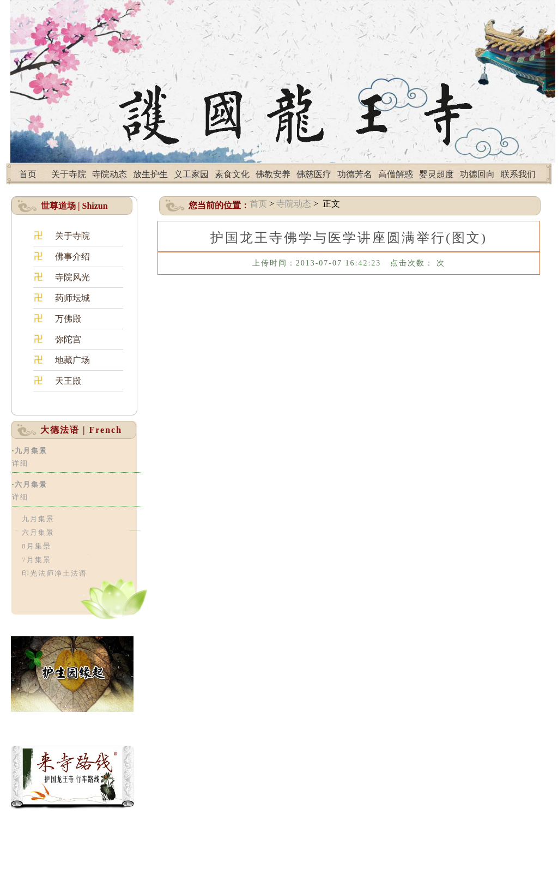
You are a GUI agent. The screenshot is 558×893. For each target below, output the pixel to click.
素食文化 (232, 174)
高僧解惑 (395, 174)
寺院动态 (109, 174)
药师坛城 (72, 298)
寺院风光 (72, 277)
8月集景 (36, 546)
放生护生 (150, 174)
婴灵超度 (436, 174)
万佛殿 (68, 318)
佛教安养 (273, 174)
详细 (20, 463)
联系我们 (518, 174)
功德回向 (477, 174)
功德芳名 (354, 174)
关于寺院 (68, 174)
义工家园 (191, 174)
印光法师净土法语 (54, 573)
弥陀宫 (68, 339)
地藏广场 (72, 360)
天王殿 (68, 380)
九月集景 (31, 450)
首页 (28, 174)
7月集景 (36, 560)
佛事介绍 (72, 256)
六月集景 (31, 484)
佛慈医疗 (313, 174)
